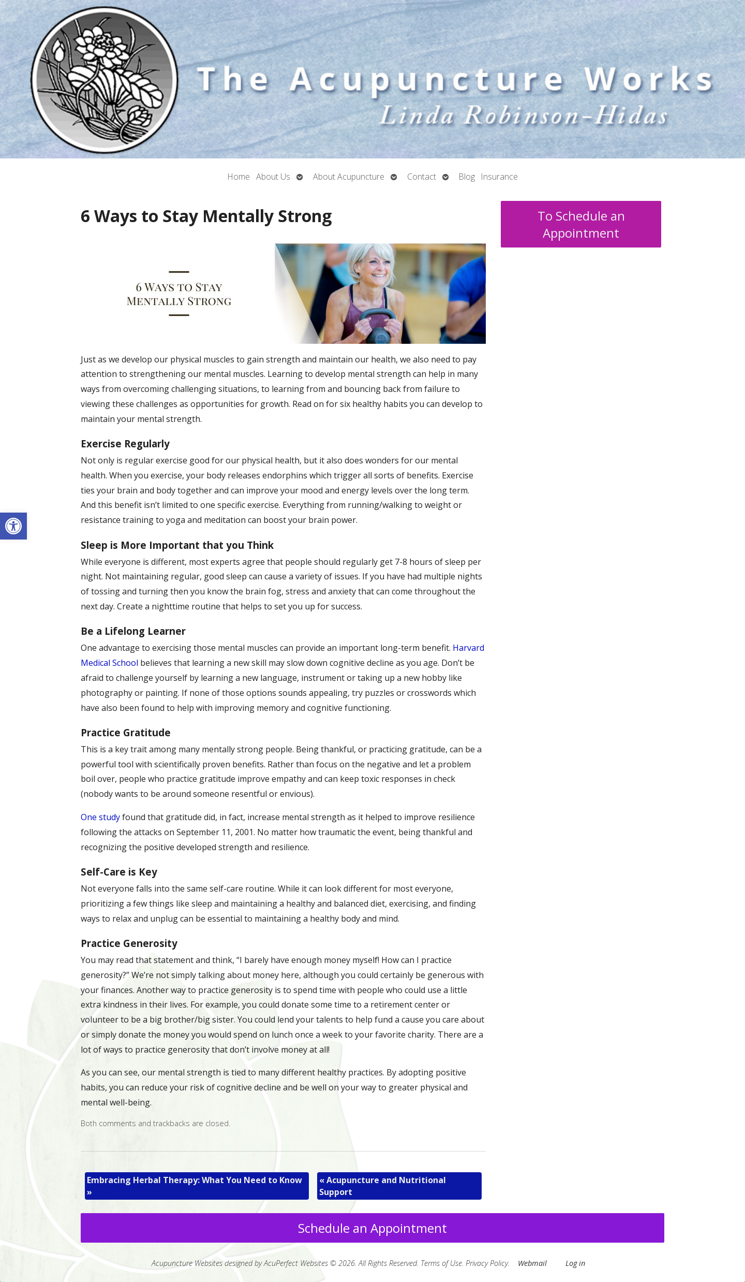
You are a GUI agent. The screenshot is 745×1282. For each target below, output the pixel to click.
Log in (575, 1263)
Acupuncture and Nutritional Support (382, 1185)
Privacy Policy (487, 1263)
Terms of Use (441, 1263)
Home (239, 176)
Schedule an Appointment (372, 1227)
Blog (467, 176)
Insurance (499, 176)
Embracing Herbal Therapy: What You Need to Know (194, 1185)
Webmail (532, 1263)
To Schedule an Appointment (581, 224)
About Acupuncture (348, 176)
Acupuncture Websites (187, 1263)
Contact (421, 176)
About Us (273, 176)
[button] (13, 526)
